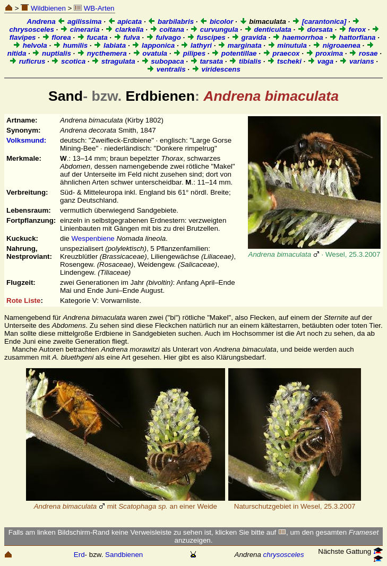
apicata (125, 21)
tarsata (206, 61)
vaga (320, 61)
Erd (79, 555)
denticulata (267, 29)
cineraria (79, 29)
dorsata (315, 29)
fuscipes (206, 37)
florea (56, 37)
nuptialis (51, 53)
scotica (68, 61)
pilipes (189, 53)
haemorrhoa (297, 37)
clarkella (124, 29)
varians (356, 61)
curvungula (214, 29)
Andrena (41, 21)
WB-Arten (94, 8)
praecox (281, 53)
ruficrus (27, 61)
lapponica (153, 45)
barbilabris (171, 21)
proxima (324, 53)
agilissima (79, 21)
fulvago (163, 37)
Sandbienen (124, 555)
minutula (287, 45)
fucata (92, 37)
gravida (248, 37)
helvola (30, 45)
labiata (109, 45)
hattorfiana (352, 37)
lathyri (196, 45)
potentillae (233, 53)
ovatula (150, 53)
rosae (363, 53)
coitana (167, 29)
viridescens (216, 69)
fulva (127, 37)
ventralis (166, 69)
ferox (352, 29)
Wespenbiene (92, 238)
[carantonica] (319, 21)
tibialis (245, 61)
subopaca (162, 61)
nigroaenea (336, 45)
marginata (239, 45)
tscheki (284, 61)
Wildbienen (43, 8)
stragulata (113, 61)
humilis (70, 45)
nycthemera (102, 53)
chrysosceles (283, 555)
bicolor (216, 21)
